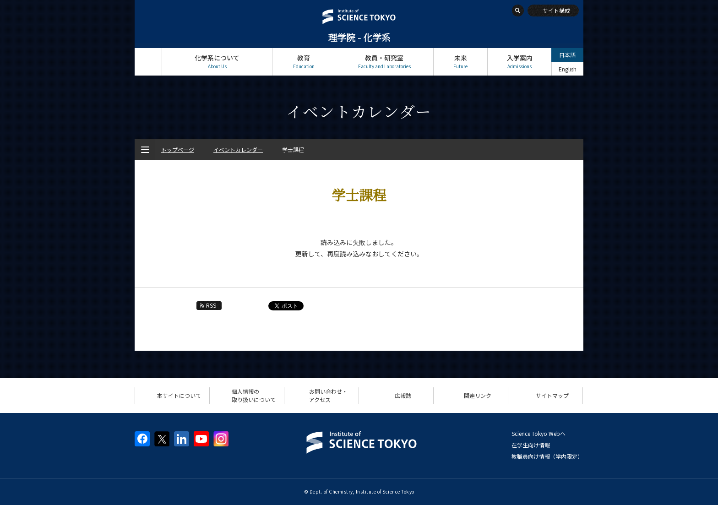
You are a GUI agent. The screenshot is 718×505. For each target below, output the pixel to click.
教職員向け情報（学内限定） (547, 456)
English (568, 69)
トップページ (148, 61)
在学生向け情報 (530, 445)
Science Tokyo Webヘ (538, 433)
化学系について (217, 61)
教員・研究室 (384, 61)
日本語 (567, 55)
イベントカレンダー (238, 149)
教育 (303, 61)
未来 (460, 61)
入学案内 (519, 61)
